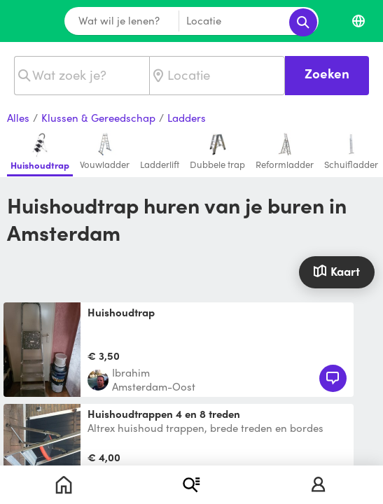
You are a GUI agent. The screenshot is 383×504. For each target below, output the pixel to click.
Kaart (336, 270)
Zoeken (327, 73)
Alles (18, 118)
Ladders (186, 118)
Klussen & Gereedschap (98, 118)
